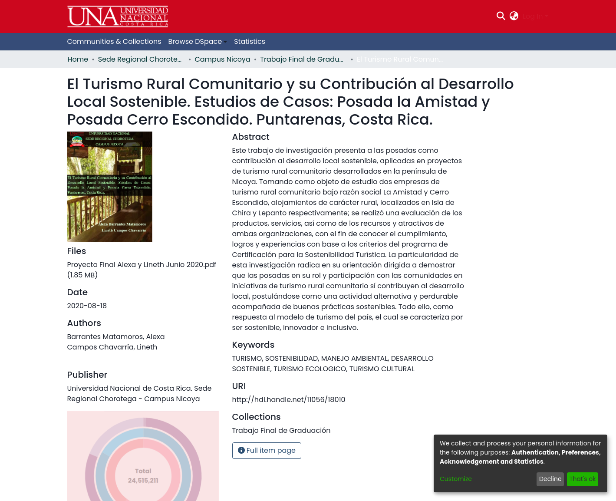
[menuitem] (514, 16)
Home (78, 59)
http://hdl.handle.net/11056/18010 (289, 400)
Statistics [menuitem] (249, 41)
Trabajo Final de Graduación (303, 59)
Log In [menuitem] (533, 16)
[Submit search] (500, 16)
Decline (550, 479)
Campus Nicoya (222, 59)
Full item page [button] (267, 450)
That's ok (583, 479)
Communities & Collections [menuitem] (114, 41)
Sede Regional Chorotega (141, 59)
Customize (456, 479)
